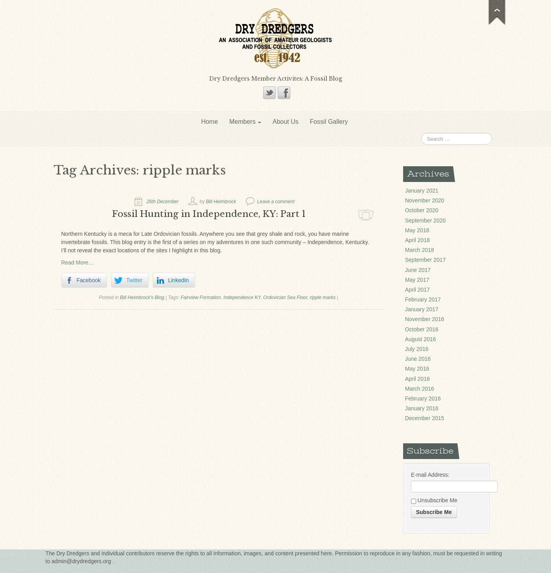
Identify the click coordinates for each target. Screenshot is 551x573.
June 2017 (418, 270)
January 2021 (422, 190)
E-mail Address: (430, 475)
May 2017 (417, 280)
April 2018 (417, 240)
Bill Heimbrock (221, 201)
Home (209, 121)
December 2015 (424, 418)
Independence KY (241, 297)
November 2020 (424, 200)
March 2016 (419, 389)
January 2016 (422, 408)
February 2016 (423, 398)
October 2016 (422, 329)
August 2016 (420, 339)
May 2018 (417, 230)
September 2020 (425, 220)
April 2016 (417, 379)
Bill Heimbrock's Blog (142, 297)
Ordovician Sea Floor (285, 297)
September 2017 (425, 260)
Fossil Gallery (329, 121)
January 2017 (422, 309)
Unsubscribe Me (434, 500)
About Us (286, 121)
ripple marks (322, 297)
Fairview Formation (201, 297)
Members (245, 121)
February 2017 (423, 299)
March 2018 (419, 250)
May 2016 (417, 368)
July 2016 (417, 349)
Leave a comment (276, 201)
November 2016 (424, 319)
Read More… (77, 262)
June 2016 (418, 359)
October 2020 (422, 210)
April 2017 (417, 289)
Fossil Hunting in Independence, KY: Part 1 (209, 213)
